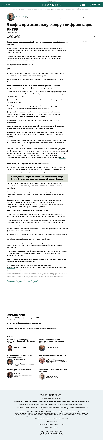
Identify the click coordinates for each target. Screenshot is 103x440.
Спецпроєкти (61, 9)
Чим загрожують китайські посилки (52, 355)
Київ (20, 281)
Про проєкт (28, 401)
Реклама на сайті (18, 401)
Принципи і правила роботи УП (80, 401)
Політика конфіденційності (40, 401)
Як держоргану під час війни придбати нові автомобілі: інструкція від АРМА (21, 341)
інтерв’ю (48, 50)
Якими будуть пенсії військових (19, 370)
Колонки (28, 9)
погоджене (11, 268)
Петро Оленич (21, 16)
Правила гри (46, 9)
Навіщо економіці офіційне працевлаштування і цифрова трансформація (32, 328)
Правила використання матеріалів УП (59, 401)
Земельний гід (76, 9)
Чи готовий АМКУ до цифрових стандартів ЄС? (23, 318)
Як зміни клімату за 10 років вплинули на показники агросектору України (53, 341)
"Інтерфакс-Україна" (57, 407)
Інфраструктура (36, 9)
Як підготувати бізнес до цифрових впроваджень (24, 323)
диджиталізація (12, 281)
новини (15, 9)
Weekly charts (86, 9)
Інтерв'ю (68, 9)
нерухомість (28, 281)
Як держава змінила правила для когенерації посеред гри (20, 356)
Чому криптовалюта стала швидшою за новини (53, 370)
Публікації (21, 9)
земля (35, 281)
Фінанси (53, 9)
